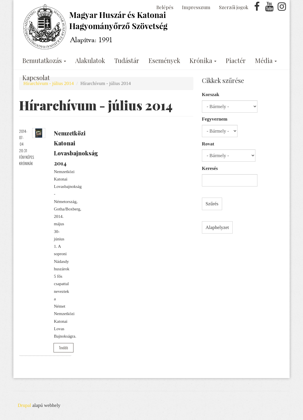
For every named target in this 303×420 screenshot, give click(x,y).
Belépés (164, 7)
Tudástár (126, 60)
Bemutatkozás (44, 60)
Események (164, 60)
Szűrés (212, 203)
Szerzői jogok (233, 7)
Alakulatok (90, 60)
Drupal (24, 405)
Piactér (236, 60)
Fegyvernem (215, 119)
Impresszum (196, 7)
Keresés (210, 168)
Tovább (63, 347)
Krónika (202, 60)
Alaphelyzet (217, 227)
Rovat (208, 144)
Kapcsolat (36, 77)
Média (266, 60)
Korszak (210, 94)
